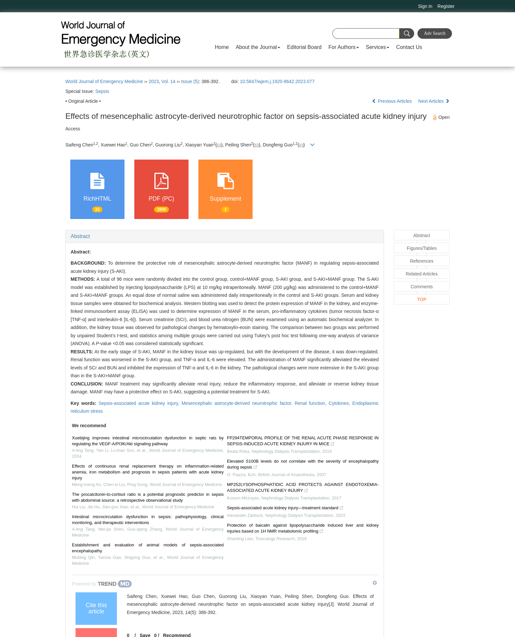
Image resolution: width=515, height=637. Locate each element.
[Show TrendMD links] (374, 582)
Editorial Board (304, 47)
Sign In (425, 6)
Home (222, 47)
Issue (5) (190, 81)
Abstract (80, 236)
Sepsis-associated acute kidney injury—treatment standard (285, 508)
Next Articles (434, 101)
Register (446, 6)
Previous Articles (392, 101)
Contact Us (409, 47)
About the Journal (258, 47)
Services (377, 47)
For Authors (343, 47)
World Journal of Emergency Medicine (104, 81)
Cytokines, (340, 403)
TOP (422, 299)
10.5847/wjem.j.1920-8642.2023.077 (277, 81)
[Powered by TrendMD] (102, 583)
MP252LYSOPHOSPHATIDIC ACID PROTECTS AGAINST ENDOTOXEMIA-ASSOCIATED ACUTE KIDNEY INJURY (303, 488)
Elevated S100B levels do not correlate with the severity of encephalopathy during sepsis (303, 465)
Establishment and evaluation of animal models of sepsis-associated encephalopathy (148, 547)
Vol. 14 (168, 81)
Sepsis (102, 91)
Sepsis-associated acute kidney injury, (140, 403)
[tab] (225, 236)
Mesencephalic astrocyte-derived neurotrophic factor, (238, 403)
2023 (153, 81)
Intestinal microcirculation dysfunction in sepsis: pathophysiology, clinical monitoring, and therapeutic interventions (148, 519)
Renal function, (311, 403)
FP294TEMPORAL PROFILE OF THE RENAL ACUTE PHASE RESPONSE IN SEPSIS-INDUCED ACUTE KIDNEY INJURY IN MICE (303, 441)
